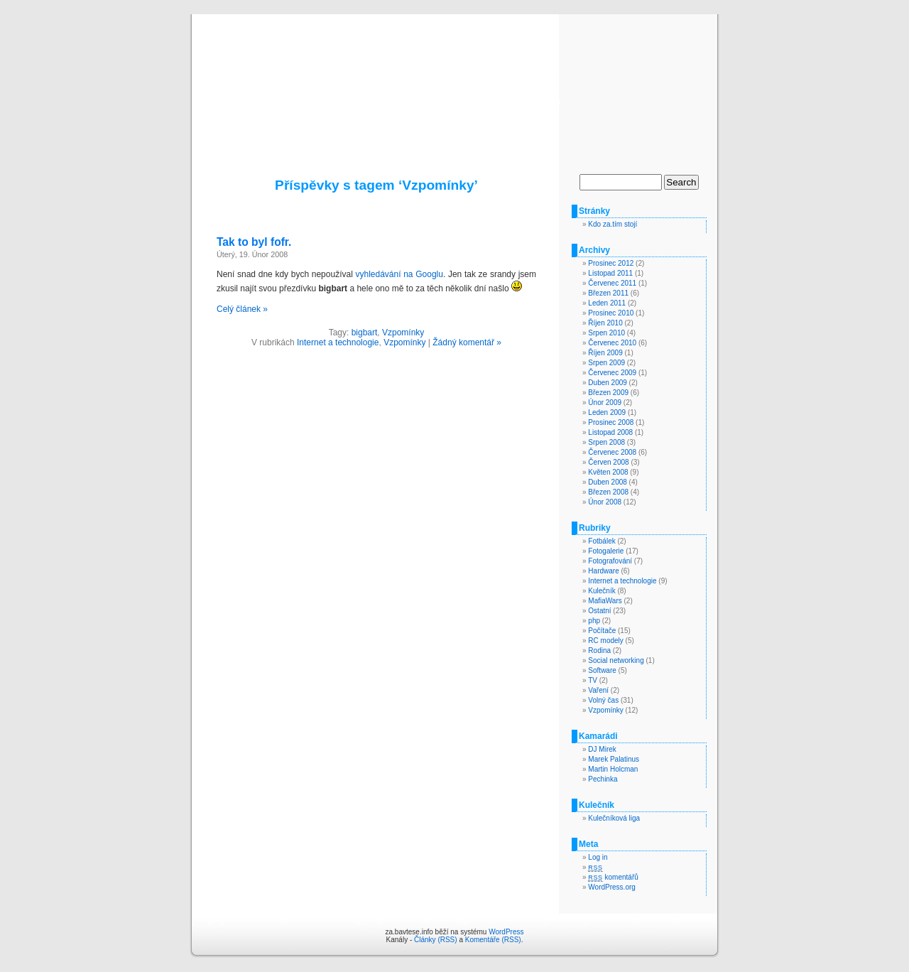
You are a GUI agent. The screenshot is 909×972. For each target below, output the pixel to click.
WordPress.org (612, 887)
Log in (597, 857)
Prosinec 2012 (610, 263)
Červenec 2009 (612, 373)
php (594, 621)
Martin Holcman (613, 769)
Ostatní (599, 611)
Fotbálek (601, 541)
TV (592, 680)
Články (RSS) (435, 940)
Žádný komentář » (466, 342)
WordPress (506, 932)
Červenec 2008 (612, 452)
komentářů (613, 877)
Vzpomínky (403, 333)
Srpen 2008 (606, 442)
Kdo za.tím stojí (612, 224)
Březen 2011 (608, 293)
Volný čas (603, 700)
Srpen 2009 (606, 363)
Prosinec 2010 (610, 313)
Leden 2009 (607, 412)
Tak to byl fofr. (254, 242)
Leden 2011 (607, 303)
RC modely (605, 640)
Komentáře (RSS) (493, 940)
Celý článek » (242, 309)
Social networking (615, 660)
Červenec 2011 (612, 283)
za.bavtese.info (455, 79)
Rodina (599, 650)
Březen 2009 (608, 392)
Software (602, 670)
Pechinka (602, 779)
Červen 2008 (608, 462)
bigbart (365, 333)
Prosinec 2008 (610, 422)
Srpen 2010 (606, 333)
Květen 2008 (608, 472)
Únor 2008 (604, 502)
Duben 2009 (607, 383)
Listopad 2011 (610, 273)
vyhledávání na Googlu (398, 274)
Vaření (598, 690)
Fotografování (610, 561)
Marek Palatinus (613, 759)
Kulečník (601, 591)
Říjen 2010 (605, 323)
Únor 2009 (604, 402)
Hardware (603, 571)
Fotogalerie (606, 551)
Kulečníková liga (614, 818)
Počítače (602, 630)
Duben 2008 (607, 482)
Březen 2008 (608, 492)
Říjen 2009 (605, 353)
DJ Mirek (602, 749)
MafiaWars (604, 601)
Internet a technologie (338, 342)
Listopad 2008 (610, 432)
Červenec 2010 (612, 343)
